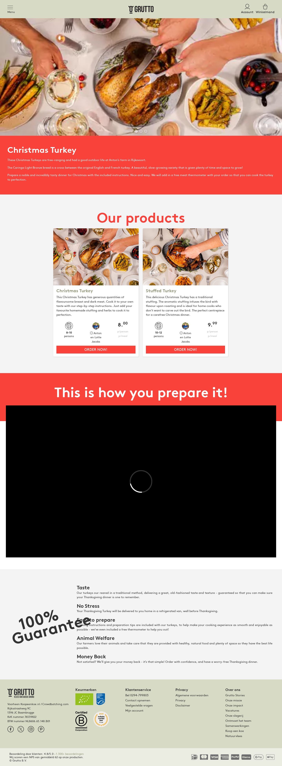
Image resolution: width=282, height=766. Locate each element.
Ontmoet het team (238, 720)
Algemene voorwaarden (191, 695)
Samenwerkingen (237, 725)
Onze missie (233, 700)
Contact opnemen (137, 700)
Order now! (95, 349)
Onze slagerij (234, 715)
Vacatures (232, 710)
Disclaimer (182, 705)
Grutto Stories (235, 695)
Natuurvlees (233, 736)
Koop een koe (234, 731)
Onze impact (234, 705)
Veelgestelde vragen (139, 705)
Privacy (180, 700)
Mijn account (134, 710)
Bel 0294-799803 (136, 695)
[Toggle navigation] (11, 6)
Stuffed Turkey (161, 290)
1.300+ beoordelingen (70, 754)
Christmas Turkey (74, 290)
